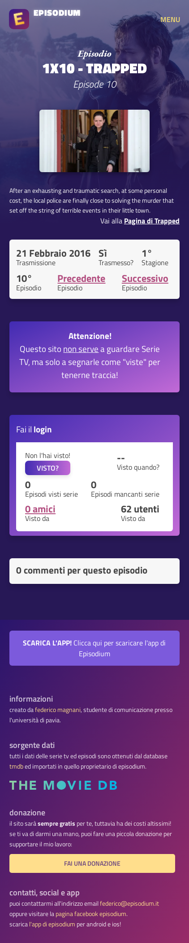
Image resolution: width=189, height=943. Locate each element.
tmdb (16, 766)
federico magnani (58, 710)
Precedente (81, 278)
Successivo (145, 278)
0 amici (40, 508)
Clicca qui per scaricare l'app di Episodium (94, 648)
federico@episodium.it (129, 903)
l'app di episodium (52, 924)
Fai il (34, 429)
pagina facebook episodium (91, 914)
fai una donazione (92, 863)
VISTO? (48, 468)
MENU (170, 19)
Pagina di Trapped (152, 220)
